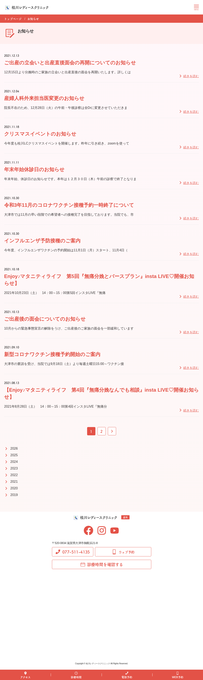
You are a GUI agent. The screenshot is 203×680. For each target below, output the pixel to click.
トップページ (13, 19)
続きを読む (191, 76)
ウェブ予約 (123, 552)
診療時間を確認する (101, 564)
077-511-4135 (72, 552)
